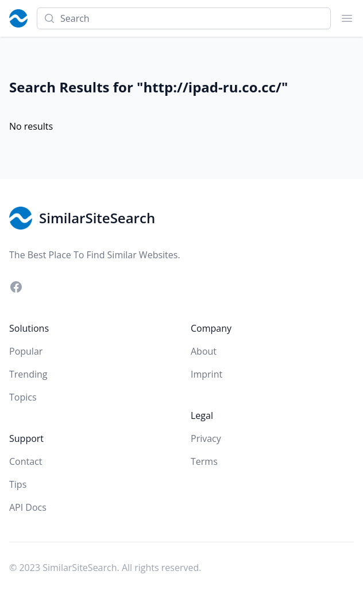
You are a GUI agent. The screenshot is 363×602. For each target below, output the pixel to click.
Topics (23, 397)
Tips (17, 484)
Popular (26, 351)
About (204, 351)
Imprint (206, 374)
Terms (204, 461)
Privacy (206, 438)
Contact (25, 461)
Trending (28, 374)
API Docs (28, 507)
